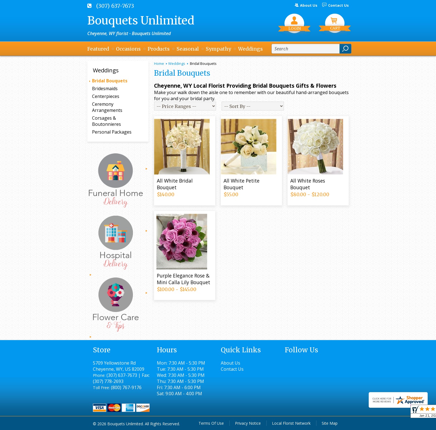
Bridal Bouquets (109, 81)
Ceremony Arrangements (107, 107)
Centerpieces (105, 96)
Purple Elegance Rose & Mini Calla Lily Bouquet (183, 279)
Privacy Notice (248, 423)
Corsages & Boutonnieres (106, 121)
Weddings (176, 63)
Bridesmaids (105, 88)
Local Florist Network (291, 423)
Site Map (330, 423)
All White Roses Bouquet (307, 184)
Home (159, 63)
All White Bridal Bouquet (175, 184)
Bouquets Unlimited (140, 21)
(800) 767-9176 (126, 387)
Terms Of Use (211, 423)
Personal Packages (112, 132)
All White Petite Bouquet (241, 184)
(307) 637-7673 (115, 6)
